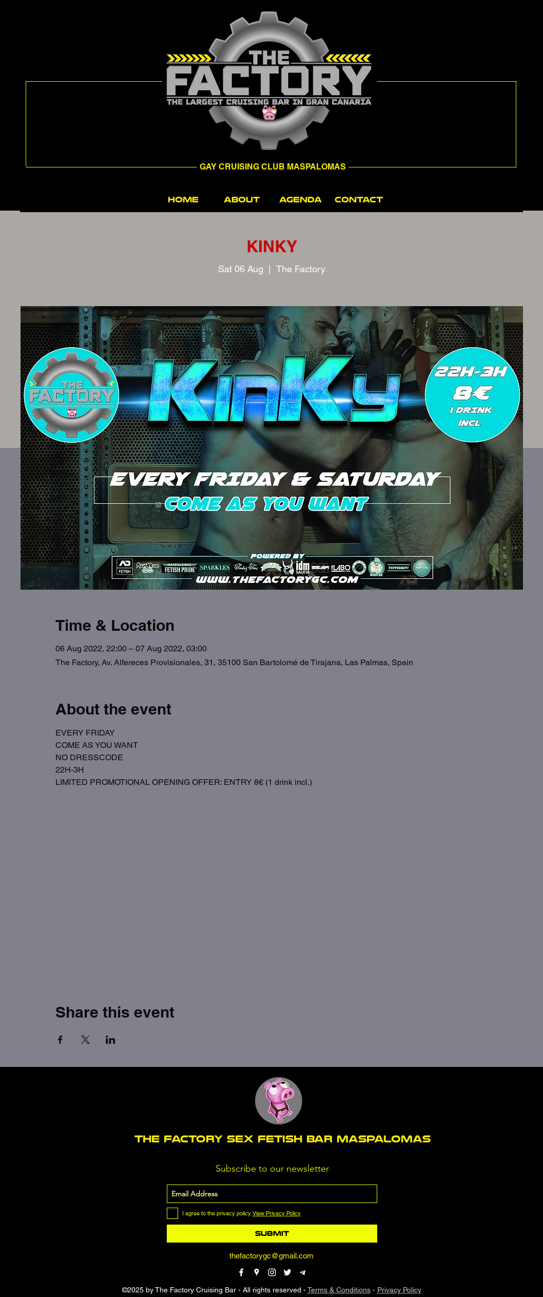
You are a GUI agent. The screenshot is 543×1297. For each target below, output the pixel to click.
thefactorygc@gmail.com (271, 1255)
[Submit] (272, 1234)
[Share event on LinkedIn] (110, 1040)
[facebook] (241, 1272)
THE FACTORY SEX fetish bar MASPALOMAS (282, 1139)
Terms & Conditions (339, 1290)
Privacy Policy (399, 1290)
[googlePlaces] (256, 1272)
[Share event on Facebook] (60, 1040)
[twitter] (287, 1272)
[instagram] (272, 1272)
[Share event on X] (85, 1040)
